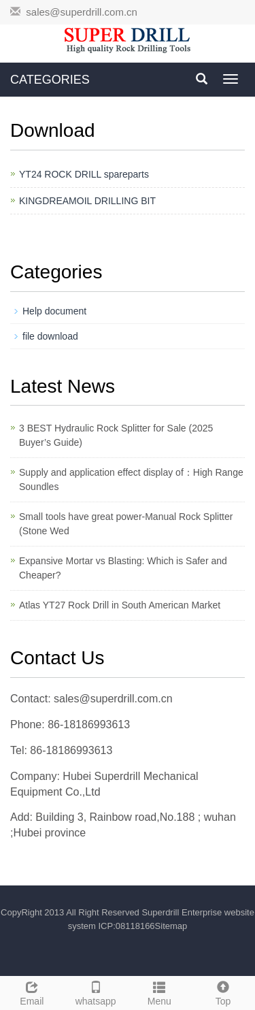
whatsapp (96, 992)
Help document (54, 311)
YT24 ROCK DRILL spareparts (84, 174)
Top (223, 992)
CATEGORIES (50, 79)
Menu (160, 992)
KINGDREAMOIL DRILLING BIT (87, 200)
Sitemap (171, 926)
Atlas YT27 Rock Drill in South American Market (119, 605)
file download (50, 336)
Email (32, 992)
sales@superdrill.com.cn (81, 12)
